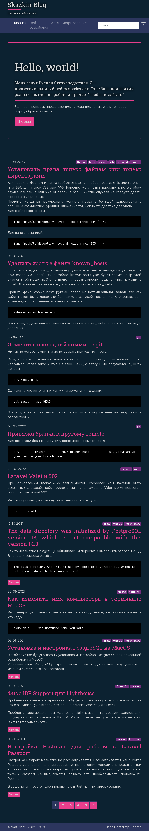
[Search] (118, 25)
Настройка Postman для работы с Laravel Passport (74, 750)
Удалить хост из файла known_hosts (57, 263)
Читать (14, 582)
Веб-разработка (39, 25)
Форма (24, 121)
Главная (20, 23)
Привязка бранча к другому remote (56, 433)
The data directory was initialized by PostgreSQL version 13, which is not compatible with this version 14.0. (74, 537)
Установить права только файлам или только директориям (74, 172)
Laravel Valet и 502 (33, 476)
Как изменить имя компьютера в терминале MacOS (74, 602)
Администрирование (69, 23)
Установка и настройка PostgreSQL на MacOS (69, 647)
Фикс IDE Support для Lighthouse (51, 693)
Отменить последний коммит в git (55, 344)
